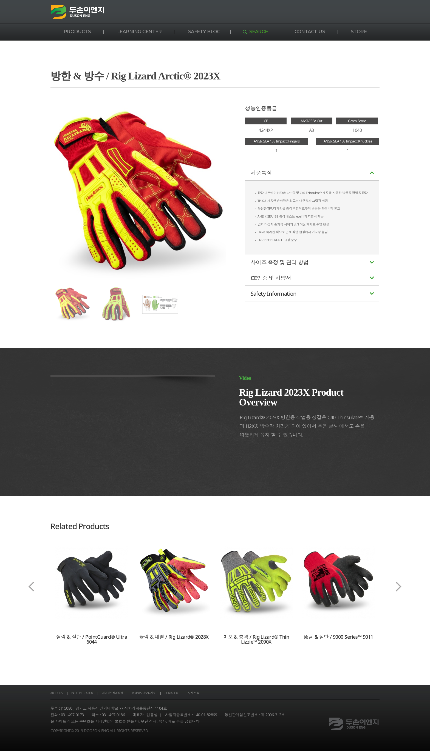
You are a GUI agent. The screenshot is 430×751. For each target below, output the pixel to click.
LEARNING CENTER (139, 31)
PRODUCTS (77, 31)
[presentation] (31, 587)
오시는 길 (244, 693)
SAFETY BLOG (204, 31)
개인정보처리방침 (135, 693)
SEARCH (258, 31)
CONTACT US (310, 31)
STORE (359, 31)
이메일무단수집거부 (177, 693)
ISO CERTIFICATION (94, 693)
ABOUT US (59, 693)
